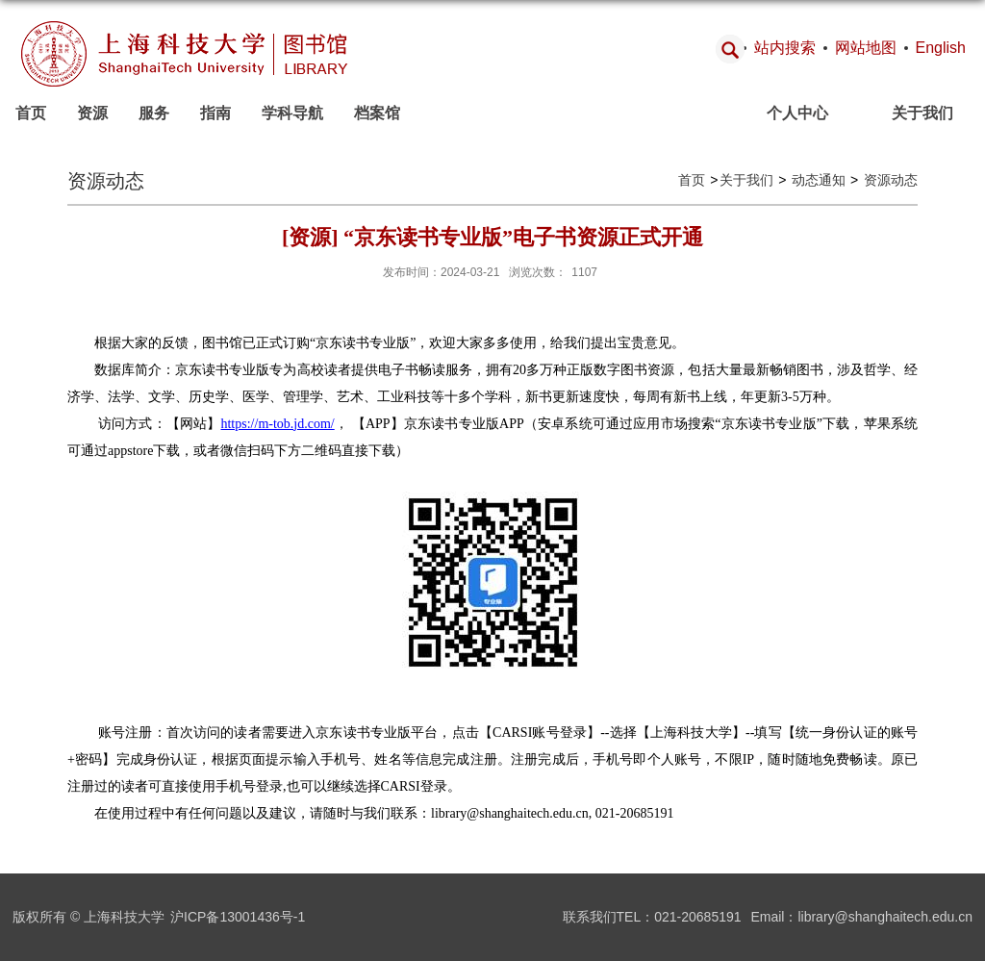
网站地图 (866, 47)
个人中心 (797, 113)
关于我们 (922, 113)
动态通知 (817, 180)
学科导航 (292, 113)
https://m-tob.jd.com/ (277, 424)
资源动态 (889, 180)
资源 (92, 113)
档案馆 (377, 113)
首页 (30, 113)
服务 (154, 113)
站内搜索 (785, 47)
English (941, 47)
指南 (215, 113)
